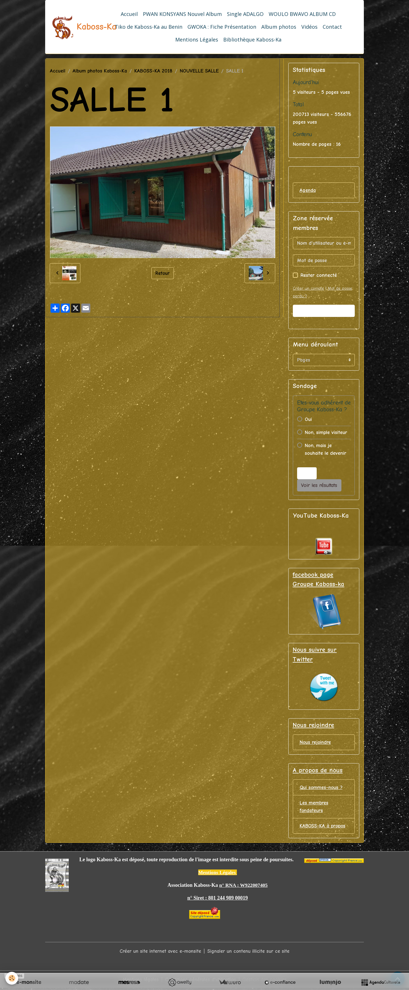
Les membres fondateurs (314, 807)
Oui (308, 419)
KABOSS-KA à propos (323, 827)
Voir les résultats (319, 486)
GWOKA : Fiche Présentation (221, 26)
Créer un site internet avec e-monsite (159, 953)
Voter (306, 473)
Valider (323, 311)
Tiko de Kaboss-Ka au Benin (148, 26)
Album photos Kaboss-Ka (100, 71)
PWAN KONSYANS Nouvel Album (182, 14)
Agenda (308, 190)
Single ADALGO (245, 14)
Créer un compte (308, 288)
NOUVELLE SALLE (199, 71)
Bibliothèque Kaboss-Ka (252, 39)
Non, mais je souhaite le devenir (326, 449)
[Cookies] (12, 978)
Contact (332, 26)
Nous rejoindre (316, 743)
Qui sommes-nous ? (322, 788)
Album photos (278, 26)
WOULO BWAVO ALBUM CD (302, 14)
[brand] (71, 27)
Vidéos (309, 26)
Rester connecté (319, 276)
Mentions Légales (196, 39)
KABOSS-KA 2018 (153, 71)
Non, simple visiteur (326, 432)
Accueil (129, 14)
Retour (162, 273)
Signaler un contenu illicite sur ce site (250, 953)
